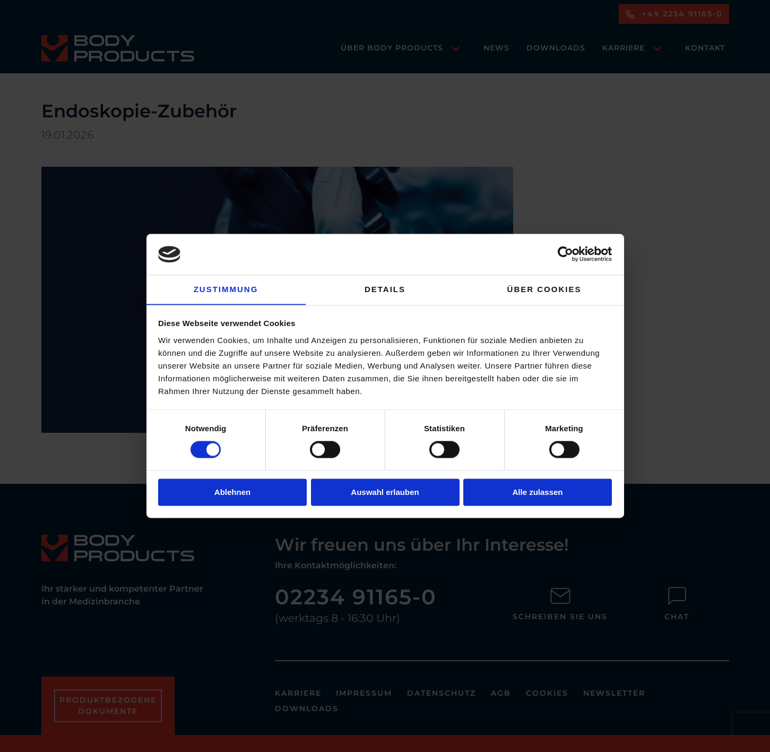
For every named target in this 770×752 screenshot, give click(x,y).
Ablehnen (232, 492)
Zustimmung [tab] (226, 289)
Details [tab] (385, 289)
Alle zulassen (537, 492)
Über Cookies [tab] (544, 289)
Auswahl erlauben (385, 492)
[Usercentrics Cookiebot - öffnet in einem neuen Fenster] (565, 254)
